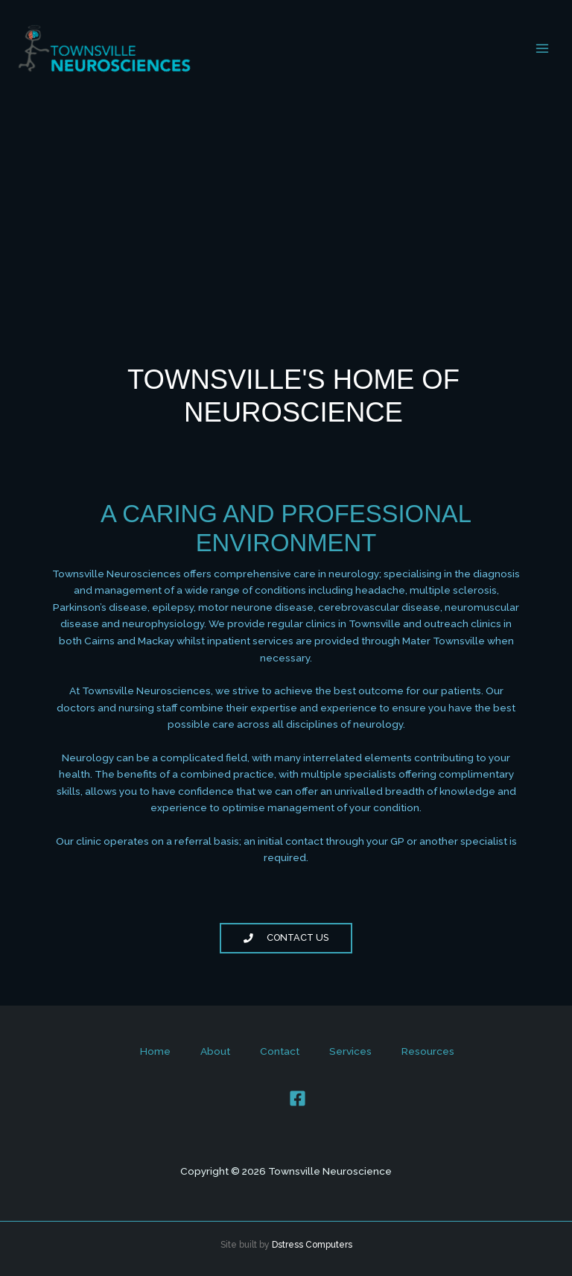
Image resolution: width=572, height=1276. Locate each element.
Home (155, 1051)
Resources (427, 1051)
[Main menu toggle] (542, 49)
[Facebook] (297, 1098)
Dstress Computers (312, 1245)
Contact (279, 1051)
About (215, 1051)
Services (350, 1051)
